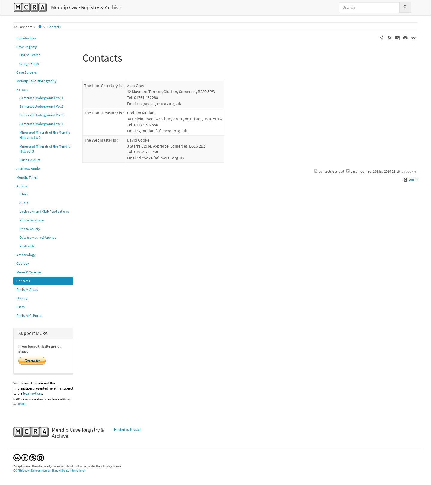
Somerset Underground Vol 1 (41, 97)
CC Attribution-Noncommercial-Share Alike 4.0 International (49, 470)
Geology (22, 263)
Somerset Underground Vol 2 (41, 106)
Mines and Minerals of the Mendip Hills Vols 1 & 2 (44, 135)
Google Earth (29, 63)
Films (23, 194)
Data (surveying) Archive (37, 237)
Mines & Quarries (29, 272)
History (22, 298)
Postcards (26, 246)
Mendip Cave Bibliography (36, 81)
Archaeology (26, 255)
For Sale (22, 89)
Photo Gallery (29, 228)
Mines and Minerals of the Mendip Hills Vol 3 (44, 148)
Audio (24, 202)
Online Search (29, 55)
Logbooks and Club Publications (44, 211)
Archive (22, 186)
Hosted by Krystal (127, 429)
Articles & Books (28, 168)
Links (20, 307)
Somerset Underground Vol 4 (41, 123)
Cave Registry (26, 47)
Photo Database (31, 220)
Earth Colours (29, 160)
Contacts (54, 27)
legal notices (32, 393)
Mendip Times (27, 177)
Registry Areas (27, 289)
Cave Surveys (26, 72)
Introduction (26, 38)
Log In (410, 179)
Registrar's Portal (29, 315)
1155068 (22, 404)
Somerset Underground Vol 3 (41, 115)
